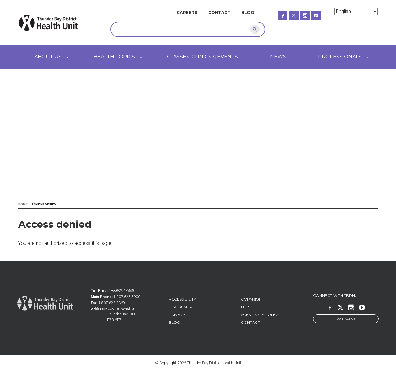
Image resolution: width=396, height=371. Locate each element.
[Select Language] (356, 11)
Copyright (252, 299)
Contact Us (346, 318)
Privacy (177, 314)
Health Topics (114, 57)
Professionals (340, 57)
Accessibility (182, 299)
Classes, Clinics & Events (202, 57)
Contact (219, 12)
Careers (187, 12)
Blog (247, 12)
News (278, 57)
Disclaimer (180, 307)
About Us (48, 57)
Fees (245, 307)
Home (23, 204)
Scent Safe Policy (260, 314)
